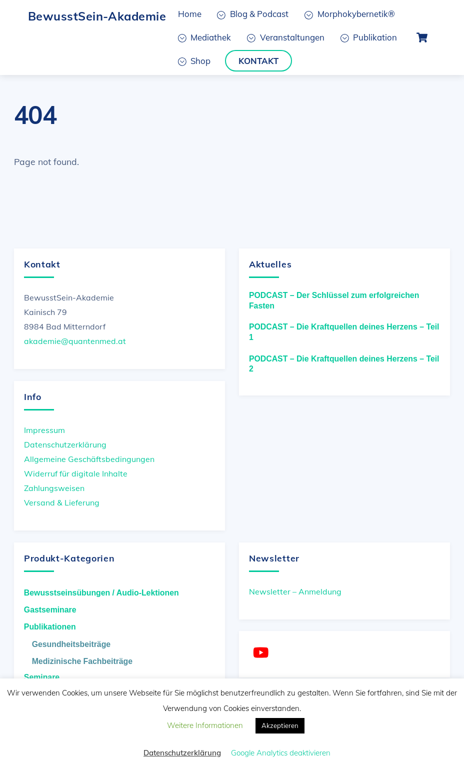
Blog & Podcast (252, 13)
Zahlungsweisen (54, 488)
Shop (194, 61)
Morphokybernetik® (349, 13)
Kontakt (258, 61)
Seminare (42, 677)
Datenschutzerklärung (65, 445)
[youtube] (262, 652)
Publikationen (50, 626)
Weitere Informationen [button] (205, 725)
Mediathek (205, 37)
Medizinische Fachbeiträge (82, 661)
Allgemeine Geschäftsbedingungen (89, 459)
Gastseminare (50, 610)
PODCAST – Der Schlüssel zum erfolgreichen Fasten (334, 300)
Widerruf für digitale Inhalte (76, 473)
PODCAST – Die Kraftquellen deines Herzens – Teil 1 (344, 332)
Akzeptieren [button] (280, 726)
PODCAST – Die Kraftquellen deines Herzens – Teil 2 (344, 364)
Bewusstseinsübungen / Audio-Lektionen (101, 592)
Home (190, 13)
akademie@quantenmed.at (75, 341)
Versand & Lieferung (62, 503)
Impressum (44, 430)
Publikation (369, 37)
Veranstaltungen (285, 37)
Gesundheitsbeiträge (71, 644)
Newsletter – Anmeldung (295, 591)
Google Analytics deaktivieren (280, 753)
